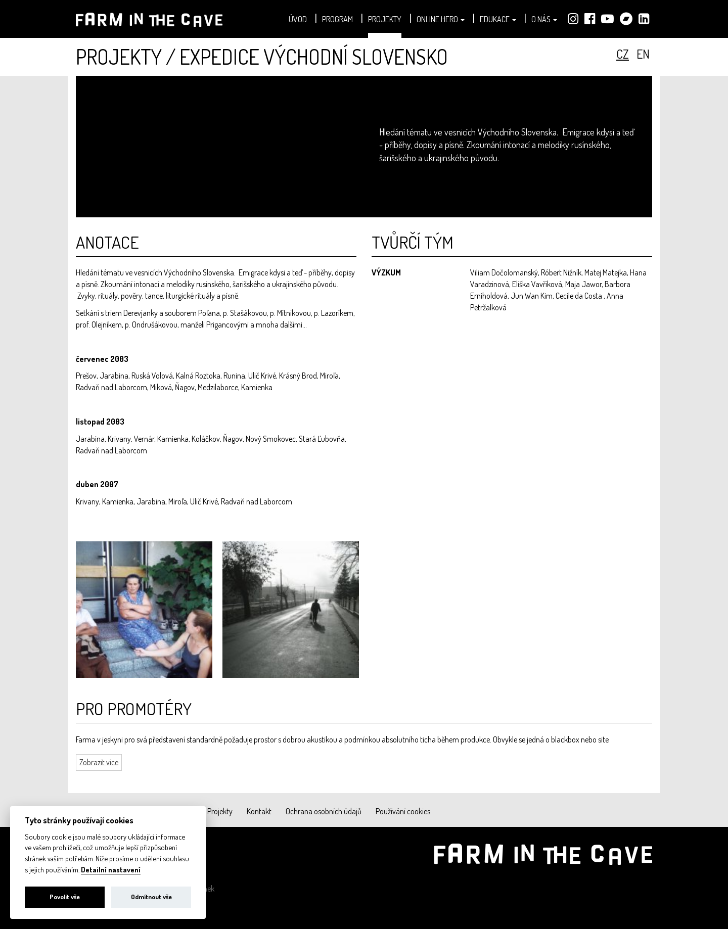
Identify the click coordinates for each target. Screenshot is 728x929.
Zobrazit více (98, 762)
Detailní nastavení (111, 869)
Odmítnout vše (151, 897)
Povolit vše (65, 897)
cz (622, 54)
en (643, 54)
